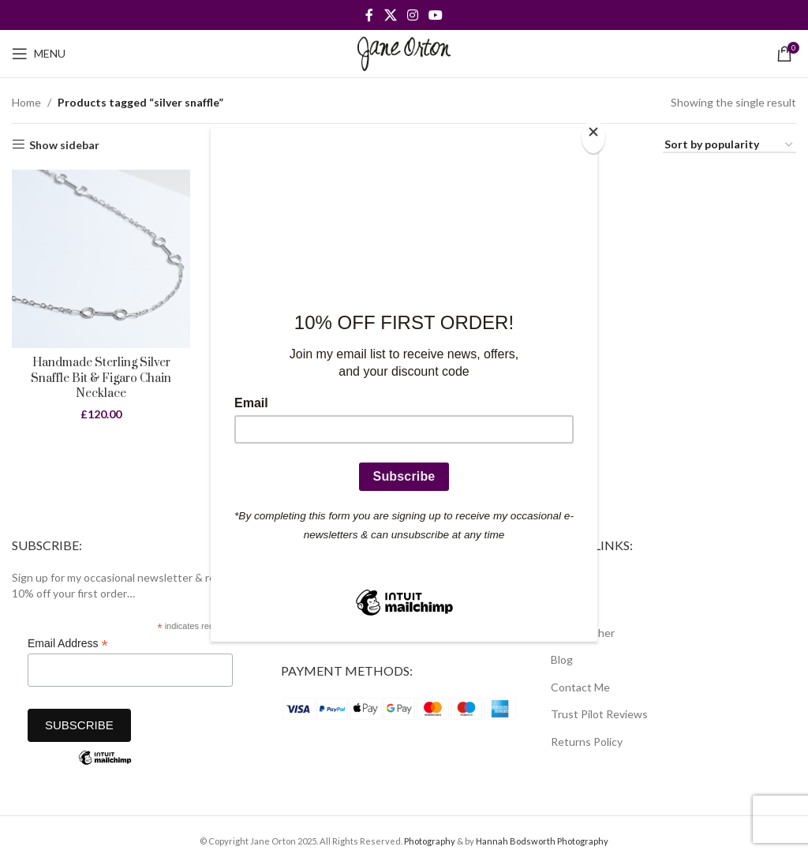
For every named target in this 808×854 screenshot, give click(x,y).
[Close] (593, 136)
